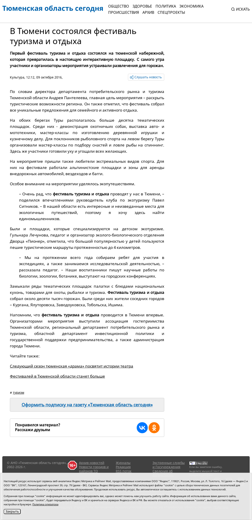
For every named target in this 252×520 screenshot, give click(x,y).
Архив (148, 12)
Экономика (191, 6)
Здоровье (142, 6)
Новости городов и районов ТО (94, 469)
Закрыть (12, 511)
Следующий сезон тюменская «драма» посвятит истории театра (71, 366)
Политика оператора (45, 504)
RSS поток (123, 471)
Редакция (123, 467)
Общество (118, 6)
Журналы (123, 463)
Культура (17, 77)
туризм (18, 392)
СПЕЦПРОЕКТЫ (171, 12)
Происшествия (123, 12)
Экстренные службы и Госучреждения (169, 465)
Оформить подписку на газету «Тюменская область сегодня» (87, 405)
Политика (166, 6)
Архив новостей (91, 463)
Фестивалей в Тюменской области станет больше (57, 376)
